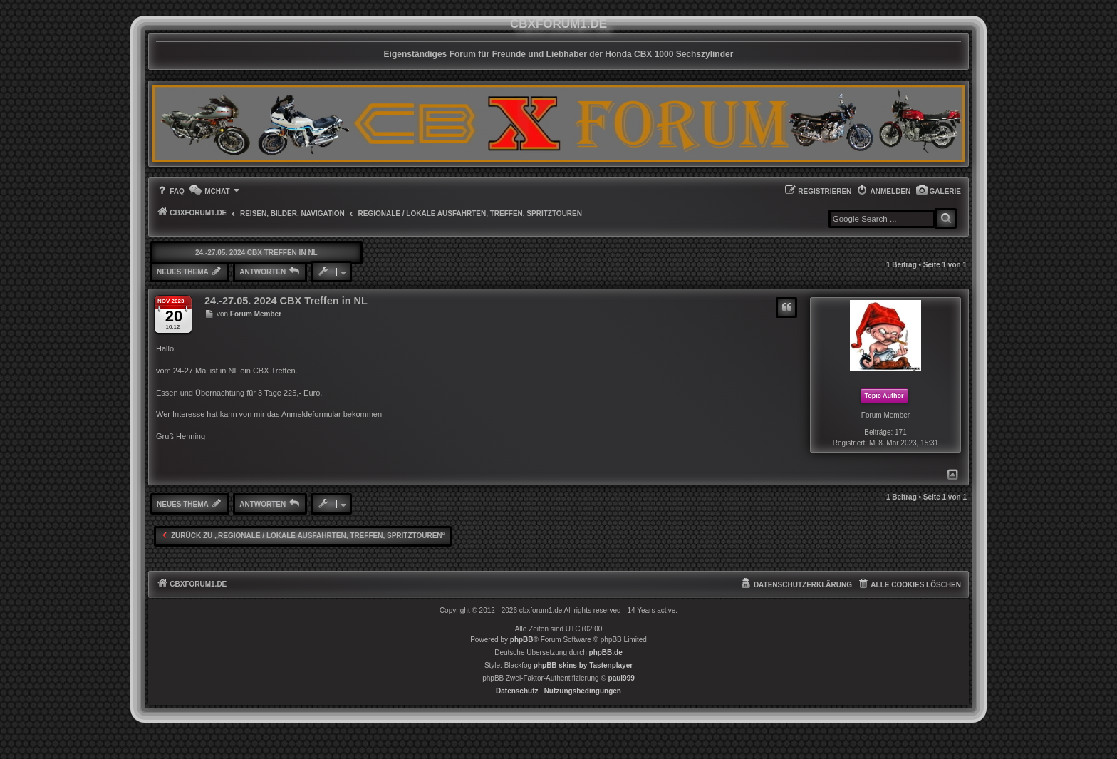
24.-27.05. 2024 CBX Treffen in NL (256, 253)
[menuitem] (938, 191)
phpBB (522, 640)
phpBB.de (606, 652)
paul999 (621, 678)
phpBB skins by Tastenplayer (583, 665)
